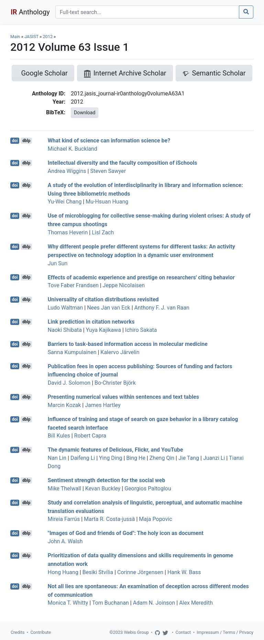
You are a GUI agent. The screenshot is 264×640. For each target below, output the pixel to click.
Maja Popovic (155, 519)
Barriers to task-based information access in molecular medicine (128, 344)
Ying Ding (110, 458)
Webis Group (136, 632)
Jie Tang (188, 458)
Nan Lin (57, 458)
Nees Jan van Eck (108, 307)
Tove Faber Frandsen (73, 285)
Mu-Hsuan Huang (107, 201)
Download (84, 112)
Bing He (135, 458)
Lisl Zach (103, 232)
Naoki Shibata (65, 330)
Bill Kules (59, 435)
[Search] (147, 12)
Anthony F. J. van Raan (161, 307)
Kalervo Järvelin (119, 352)
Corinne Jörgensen (140, 572)
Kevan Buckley (102, 488)
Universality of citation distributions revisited (103, 299)
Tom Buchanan (110, 603)
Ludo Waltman (65, 307)
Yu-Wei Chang (65, 201)
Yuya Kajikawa (103, 330)
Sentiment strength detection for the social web (106, 480)
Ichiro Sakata (141, 330)
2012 (48, 36)
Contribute (40, 632)
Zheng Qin (162, 458)
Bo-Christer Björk (115, 383)
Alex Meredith (196, 603)
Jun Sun (58, 263)
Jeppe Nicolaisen (124, 285)
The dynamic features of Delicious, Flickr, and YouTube (115, 449)
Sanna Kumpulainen (72, 352)
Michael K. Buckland (72, 149)
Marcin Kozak (64, 405)
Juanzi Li (214, 458)
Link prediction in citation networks (91, 321)
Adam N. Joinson (154, 603)
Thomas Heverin (68, 232)
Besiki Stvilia (97, 572)
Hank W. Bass (184, 572)
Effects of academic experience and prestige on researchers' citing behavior (141, 277)
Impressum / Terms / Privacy (225, 632)
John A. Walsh (65, 541)
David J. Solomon (69, 383)
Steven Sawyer (108, 171)
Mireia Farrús (64, 519)
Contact (183, 632)
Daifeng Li (82, 458)
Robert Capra (90, 435)
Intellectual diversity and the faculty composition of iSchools (122, 163)
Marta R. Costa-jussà (109, 519)
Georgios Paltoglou (147, 488)
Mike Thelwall (64, 488)
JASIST (31, 36)
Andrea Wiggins (67, 171)
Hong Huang (63, 572)
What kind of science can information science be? (109, 140)
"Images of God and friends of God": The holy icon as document (126, 533)
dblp (26, 140)
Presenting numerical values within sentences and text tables (123, 397)
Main (15, 36)
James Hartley (102, 405)
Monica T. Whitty (68, 603)
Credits (17, 632)
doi (15, 140)
